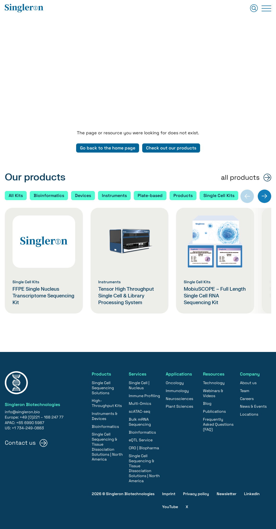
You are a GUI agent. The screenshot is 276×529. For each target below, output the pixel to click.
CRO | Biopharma (144, 448)
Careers (247, 398)
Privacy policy (196, 493)
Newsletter (226, 493)
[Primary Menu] (266, 8)
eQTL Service (141, 440)
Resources (213, 374)
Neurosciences (179, 398)
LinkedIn (252, 493)
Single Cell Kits (218, 195)
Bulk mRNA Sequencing (140, 422)
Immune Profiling (144, 395)
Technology (214, 383)
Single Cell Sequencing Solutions (103, 388)
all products (240, 177)
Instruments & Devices (104, 416)
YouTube (170, 507)
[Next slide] (264, 196)
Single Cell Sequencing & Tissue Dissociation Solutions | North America (107, 447)
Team (244, 391)
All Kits (16, 195)
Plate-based (150, 195)
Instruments (114, 195)
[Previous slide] (247, 196)
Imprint (168, 493)
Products (183, 195)
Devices (83, 195)
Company (250, 374)
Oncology (175, 383)
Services (137, 374)
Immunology (177, 391)
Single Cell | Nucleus (139, 386)
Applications (179, 374)
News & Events (253, 406)
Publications (214, 411)
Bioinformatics (49, 195)
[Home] (24, 8)
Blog (207, 403)
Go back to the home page (107, 148)
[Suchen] (254, 8)
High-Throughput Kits (107, 403)
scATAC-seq (139, 411)
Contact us (20, 443)
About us (248, 383)
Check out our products (171, 148)
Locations (249, 414)
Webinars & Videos (213, 393)
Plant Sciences (179, 406)
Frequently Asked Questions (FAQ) (218, 424)
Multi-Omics (140, 403)
